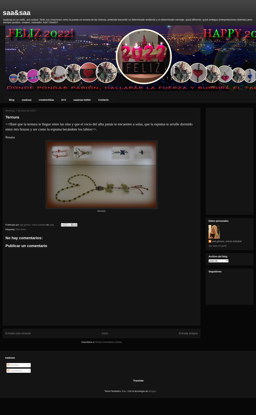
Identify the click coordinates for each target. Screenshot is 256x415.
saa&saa (16, 12)
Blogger (152, 391)
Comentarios (14, 370)
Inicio (105, 333)
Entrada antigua (188, 333)
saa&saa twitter (82, 99)
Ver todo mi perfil (217, 246)
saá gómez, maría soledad (227, 241)
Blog (11, 99)
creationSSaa (46, 99)
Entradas (13, 365)
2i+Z (63, 99)
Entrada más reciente (18, 333)
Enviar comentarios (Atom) (108, 342)
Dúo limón (21, 229)
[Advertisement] (230, 160)
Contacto (103, 99)
